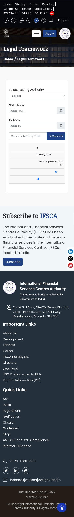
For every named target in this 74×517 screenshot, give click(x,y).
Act (5, 399)
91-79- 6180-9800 (23, 461)
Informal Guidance (17, 446)
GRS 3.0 (26, 13)
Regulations (12, 411)
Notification (11, 417)
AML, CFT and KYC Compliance (26, 440)
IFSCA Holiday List (16, 357)
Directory (48, 4)
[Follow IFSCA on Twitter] (6, 470)
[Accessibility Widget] (61, 507)
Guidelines (11, 428)
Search (56, 136)
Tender (26, 9)
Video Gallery (43, 9)
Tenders (9, 345)
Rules (7, 405)
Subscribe (12, 262)
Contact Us (11, 9)
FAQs (6, 434)
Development (13, 339)
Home (8, 4)
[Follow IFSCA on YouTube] (25, 470)
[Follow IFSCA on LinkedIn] (16, 470)
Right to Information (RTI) (22, 380)
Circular (9, 423)
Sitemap (20, 4)
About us (9, 334)
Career (34, 4)
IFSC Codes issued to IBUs (22, 374)
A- (6, 20)
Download (10, 369)
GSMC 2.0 (41, 13)
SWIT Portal (11, 13)
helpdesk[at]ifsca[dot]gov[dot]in (35, 480)
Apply (49, 33)
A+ (21, 20)
